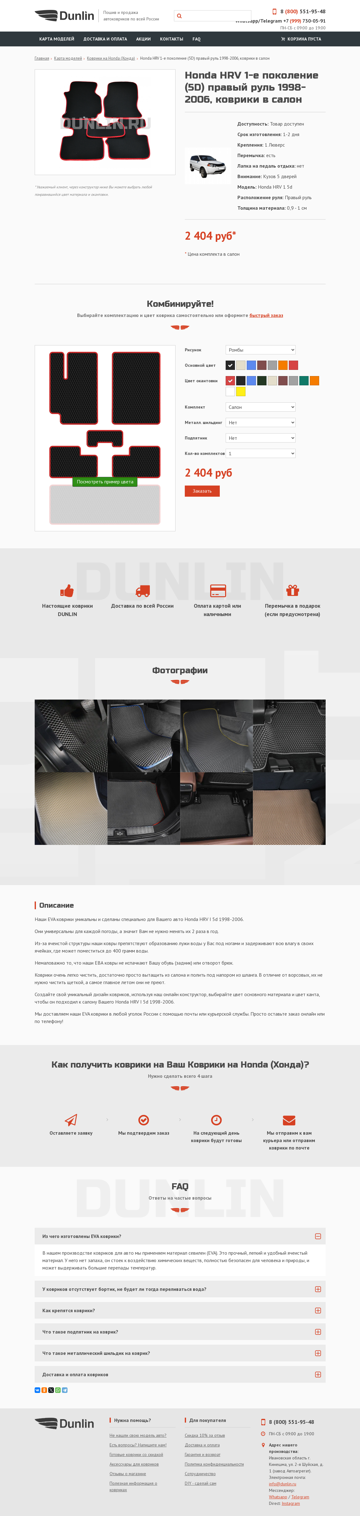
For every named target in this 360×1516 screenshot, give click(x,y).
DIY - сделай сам (200, 1483)
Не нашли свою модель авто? (138, 1435)
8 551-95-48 (297, 11)
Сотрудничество (200, 1473)
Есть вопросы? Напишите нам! (138, 1445)
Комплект (195, 407)
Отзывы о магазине (128, 1473)
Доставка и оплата (105, 39)
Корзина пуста (300, 39)
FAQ (197, 39)
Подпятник (196, 438)
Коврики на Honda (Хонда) (111, 58)
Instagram (291, 1503)
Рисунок (193, 350)
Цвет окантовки (201, 380)
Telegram (300, 1497)
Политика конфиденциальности (214, 1464)
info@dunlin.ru (282, 1484)
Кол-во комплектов (205, 453)
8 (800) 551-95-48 (291, 1421)
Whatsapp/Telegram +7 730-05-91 (280, 21)
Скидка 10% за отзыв (205, 1435)
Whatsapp (278, 1497)
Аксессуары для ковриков (134, 1464)
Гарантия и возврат (202, 1454)
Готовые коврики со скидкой (136, 1454)
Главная (42, 58)
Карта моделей (56, 39)
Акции (143, 39)
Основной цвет (200, 365)
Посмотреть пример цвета (105, 481)
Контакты (171, 39)
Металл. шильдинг (203, 422)
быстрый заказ (266, 315)
